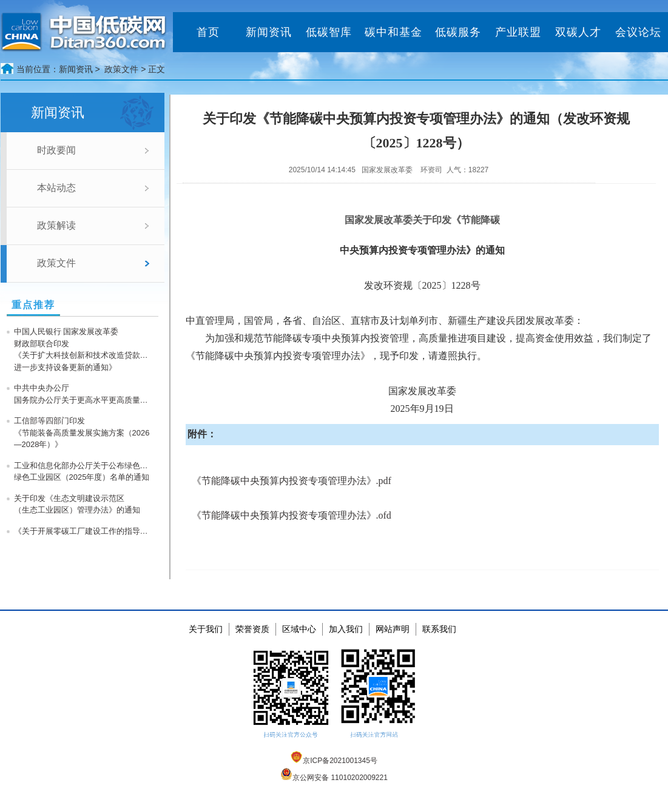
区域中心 (299, 629)
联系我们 (439, 629)
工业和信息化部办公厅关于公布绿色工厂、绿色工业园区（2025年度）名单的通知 (84, 471)
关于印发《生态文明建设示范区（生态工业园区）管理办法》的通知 (77, 504)
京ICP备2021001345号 (334, 760)
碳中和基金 (393, 32)
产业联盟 (518, 32)
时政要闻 (56, 150)
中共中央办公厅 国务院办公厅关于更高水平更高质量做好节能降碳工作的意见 (84, 394)
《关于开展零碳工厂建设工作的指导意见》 (84, 531)
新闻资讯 (269, 32)
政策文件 (121, 69)
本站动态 (56, 188)
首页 (208, 32)
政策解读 (56, 225)
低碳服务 (458, 32)
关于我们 (206, 629)
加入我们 (346, 629)
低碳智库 (329, 32)
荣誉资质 (252, 629)
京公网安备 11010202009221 (334, 777)
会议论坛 (638, 32)
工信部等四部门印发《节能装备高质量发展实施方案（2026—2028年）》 (82, 432)
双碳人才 (578, 32)
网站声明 (393, 629)
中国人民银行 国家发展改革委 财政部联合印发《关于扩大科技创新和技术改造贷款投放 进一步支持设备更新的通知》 (84, 349)
